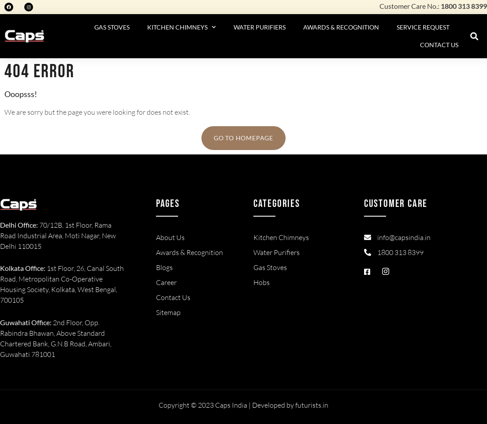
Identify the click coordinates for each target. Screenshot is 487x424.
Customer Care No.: (433, 6)
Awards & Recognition (341, 27)
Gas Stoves (112, 27)
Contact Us (439, 45)
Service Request (423, 27)
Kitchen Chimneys (181, 27)
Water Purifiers (260, 27)
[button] (474, 36)
